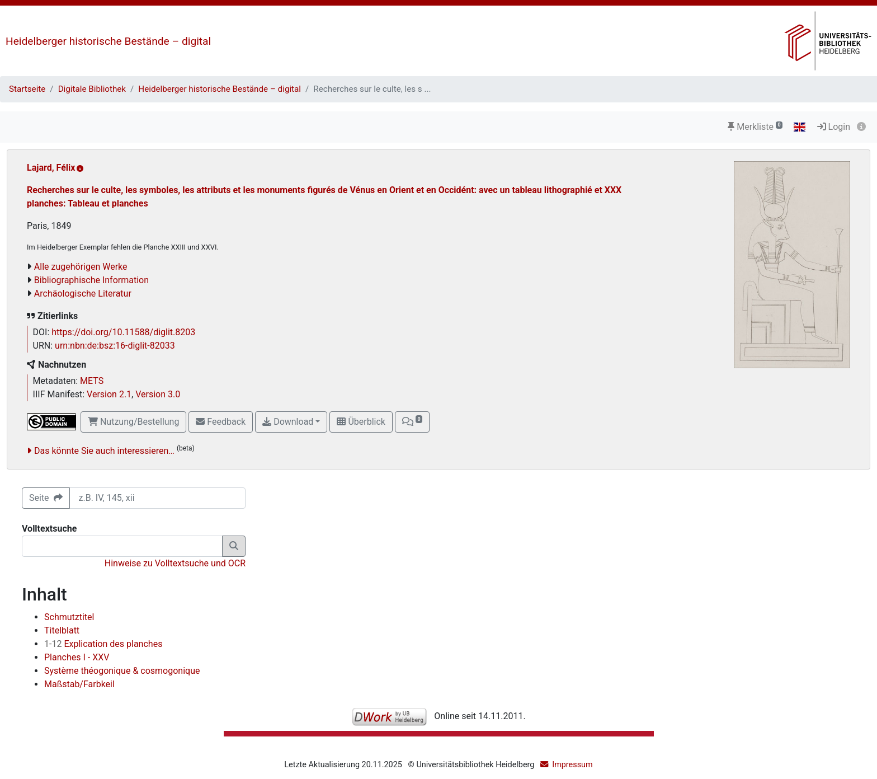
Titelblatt (61, 630)
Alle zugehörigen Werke (81, 266)
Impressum (572, 764)
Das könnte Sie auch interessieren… (104, 450)
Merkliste (755, 126)
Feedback (221, 421)
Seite (46, 497)
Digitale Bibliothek (92, 89)
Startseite (27, 89)
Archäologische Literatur (82, 293)
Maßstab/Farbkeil (79, 684)
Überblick (361, 421)
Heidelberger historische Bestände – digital (108, 41)
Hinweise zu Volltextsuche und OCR (175, 563)
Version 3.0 (157, 394)
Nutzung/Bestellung (133, 421)
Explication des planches (103, 644)
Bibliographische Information (91, 280)
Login (833, 126)
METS (91, 381)
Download (287, 421)
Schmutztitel (69, 617)
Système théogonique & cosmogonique (122, 670)
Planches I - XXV (77, 657)
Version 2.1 (109, 394)
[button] (412, 422)
